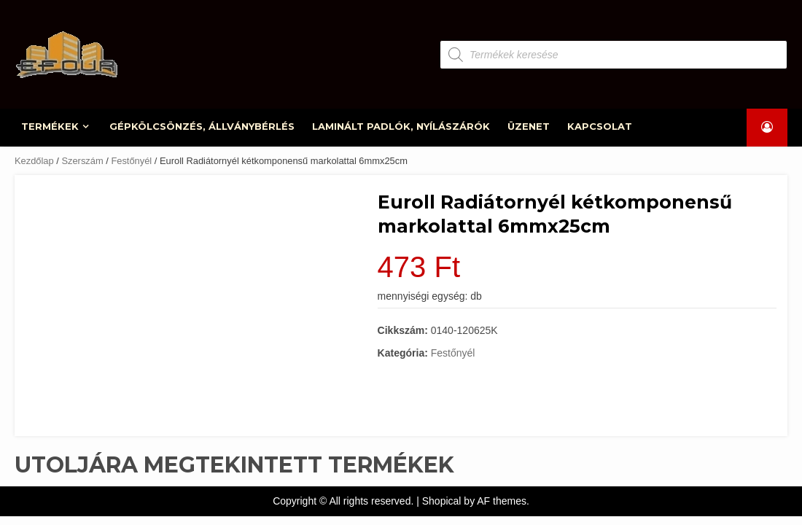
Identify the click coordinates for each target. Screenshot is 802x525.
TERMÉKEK (50, 126)
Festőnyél (131, 160)
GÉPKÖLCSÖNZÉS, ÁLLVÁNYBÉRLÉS (202, 126)
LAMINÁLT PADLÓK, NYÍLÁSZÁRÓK (402, 126)
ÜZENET (529, 126)
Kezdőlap (34, 160)
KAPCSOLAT (600, 126)
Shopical (442, 501)
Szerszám (82, 160)
